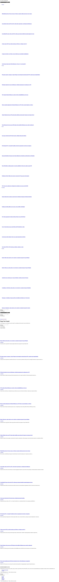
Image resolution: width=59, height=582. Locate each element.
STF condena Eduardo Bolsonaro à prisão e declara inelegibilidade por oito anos (15, 94)
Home (1, 319)
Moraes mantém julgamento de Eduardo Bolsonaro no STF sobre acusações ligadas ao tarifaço (17, 104)
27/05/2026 (1, 531)
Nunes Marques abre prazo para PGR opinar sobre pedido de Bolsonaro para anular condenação (16, 545)
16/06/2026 (1, 389)
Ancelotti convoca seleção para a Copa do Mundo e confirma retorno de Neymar (15, 277)
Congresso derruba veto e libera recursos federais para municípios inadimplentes (15, 53)
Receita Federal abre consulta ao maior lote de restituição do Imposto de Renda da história (17, 196)
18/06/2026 (1, 342)
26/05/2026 (1, 562)
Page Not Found (4, 319)
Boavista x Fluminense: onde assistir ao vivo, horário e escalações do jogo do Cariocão (16, 307)
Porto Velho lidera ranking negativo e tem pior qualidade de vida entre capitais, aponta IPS (17, 165)
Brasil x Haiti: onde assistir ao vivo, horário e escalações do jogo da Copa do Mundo (15, 257)
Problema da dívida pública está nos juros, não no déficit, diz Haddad (13, 206)
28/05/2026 (1, 515)
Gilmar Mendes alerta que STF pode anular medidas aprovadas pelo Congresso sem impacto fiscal (18, 114)
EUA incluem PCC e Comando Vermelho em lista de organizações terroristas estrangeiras (16, 145)
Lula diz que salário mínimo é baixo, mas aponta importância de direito (13, 236)
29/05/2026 (1, 499)
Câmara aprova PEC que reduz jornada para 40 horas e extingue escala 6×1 (14, 43)
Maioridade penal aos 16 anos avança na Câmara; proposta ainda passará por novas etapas (17, 13)
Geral (2, 126)
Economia (3, 187)
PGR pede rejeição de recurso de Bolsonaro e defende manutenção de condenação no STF (16, 84)
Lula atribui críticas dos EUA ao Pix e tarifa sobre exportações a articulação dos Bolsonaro (17, 23)
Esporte (3, 248)
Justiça (3, 65)
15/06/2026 (1, 405)
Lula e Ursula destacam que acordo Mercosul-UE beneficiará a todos (13, 226)
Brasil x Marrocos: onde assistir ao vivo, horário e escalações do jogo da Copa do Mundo (16, 267)
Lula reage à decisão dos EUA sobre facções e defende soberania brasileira (14, 135)
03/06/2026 (1, 468)
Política (3, 4)
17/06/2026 (1, 373)
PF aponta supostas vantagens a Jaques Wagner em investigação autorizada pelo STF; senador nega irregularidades (21, 74)
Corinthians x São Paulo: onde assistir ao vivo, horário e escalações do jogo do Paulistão (16, 287)
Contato (3, 570)
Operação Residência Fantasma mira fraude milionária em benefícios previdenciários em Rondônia (18, 155)
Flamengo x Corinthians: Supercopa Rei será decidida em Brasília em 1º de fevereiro (16, 297)
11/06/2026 (1, 436)
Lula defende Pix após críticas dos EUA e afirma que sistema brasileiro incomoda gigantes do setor (18, 33)
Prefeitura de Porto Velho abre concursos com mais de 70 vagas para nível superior (15, 175)
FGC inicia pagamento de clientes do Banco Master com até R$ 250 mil (13, 216)
